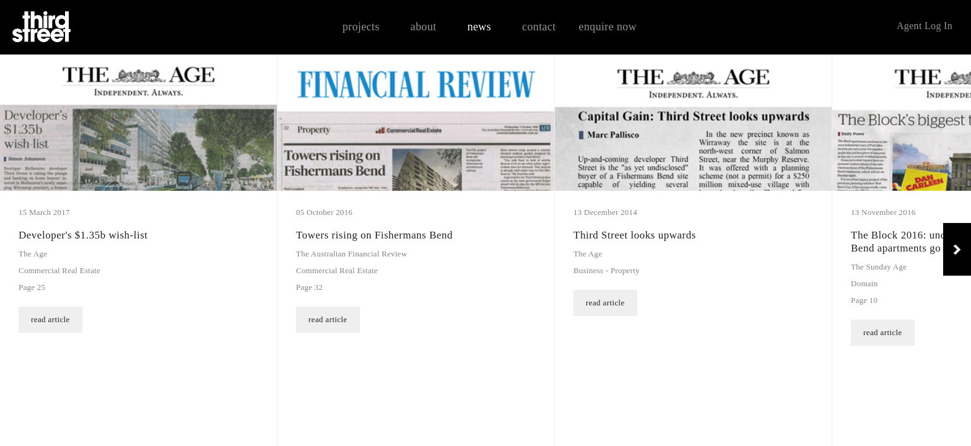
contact (539, 26)
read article (605, 430)
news (479, 26)
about (424, 26)
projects (361, 26)
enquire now (608, 26)
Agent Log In (924, 25)
